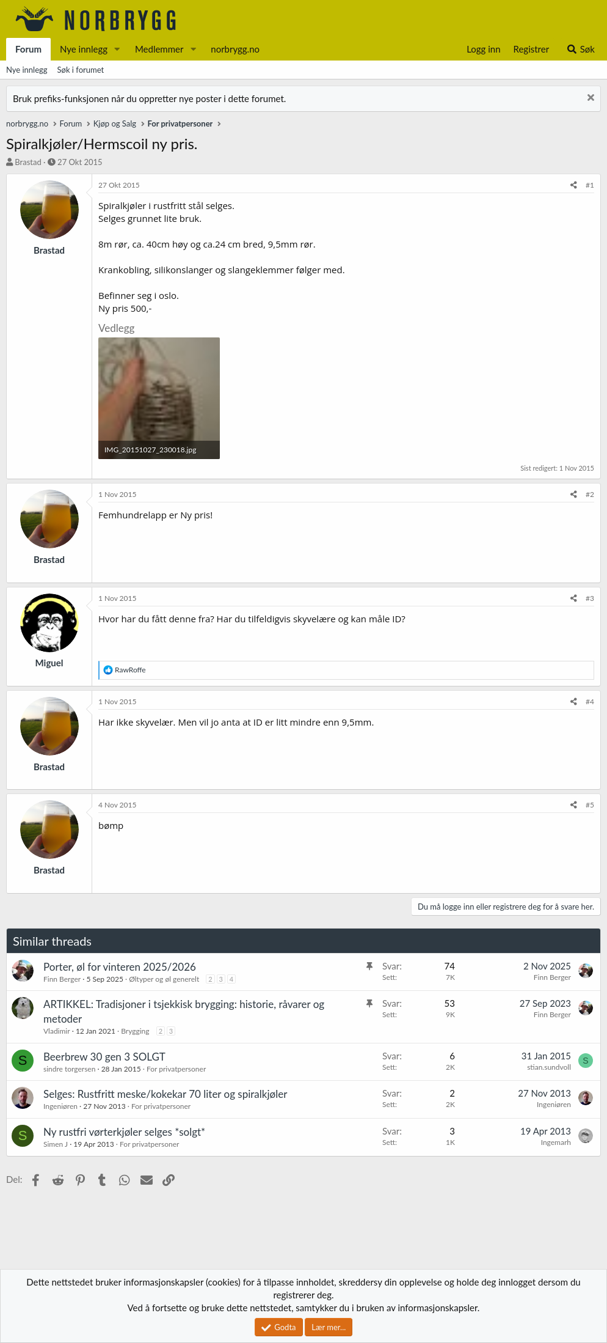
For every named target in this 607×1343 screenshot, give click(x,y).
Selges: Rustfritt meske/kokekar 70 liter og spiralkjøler (165, 1093)
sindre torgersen (69, 1068)
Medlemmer (159, 48)
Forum (28, 48)
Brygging (135, 1031)
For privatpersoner (176, 1068)
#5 (590, 804)
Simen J (55, 1144)
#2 (590, 494)
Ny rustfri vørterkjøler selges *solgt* (124, 1131)
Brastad (28, 162)
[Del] (573, 185)
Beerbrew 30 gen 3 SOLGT (104, 1056)
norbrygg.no (235, 48)
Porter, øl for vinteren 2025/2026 (119, 966)
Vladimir (56, 1031)
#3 (590, 598)
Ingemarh (556, 1142)
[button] (117, 49)
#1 (590, 184)
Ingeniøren (60, 1106)
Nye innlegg (83, 48)
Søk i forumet (80, 70)
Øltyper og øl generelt (164, 979)
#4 (590, 701)
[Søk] (580, 49)
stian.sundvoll (549, 1067)
